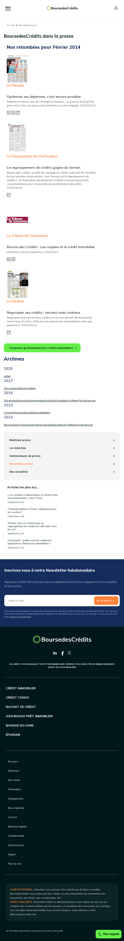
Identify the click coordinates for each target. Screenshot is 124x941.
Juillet (7, 376)
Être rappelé (108, 934)
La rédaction (17, 448)
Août (47, 400)
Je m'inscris (104, 600)
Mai (64, 400)
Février (82, 400)
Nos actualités (18, 471)
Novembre (23, 400)
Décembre (10, 388)
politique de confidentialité (20, 617)
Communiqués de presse (25, 455)
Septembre (37, 400)
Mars (33, 388)
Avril (27, 388)
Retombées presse (21, 463)
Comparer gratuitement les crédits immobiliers (41, 348)
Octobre (9, 412)
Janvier (91, 400)
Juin (59, 400)
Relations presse (20, 440)
